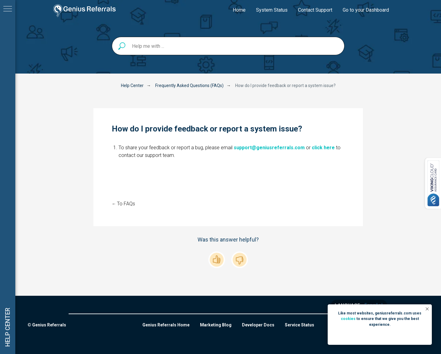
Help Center (132, 85)
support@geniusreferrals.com (269, 147)
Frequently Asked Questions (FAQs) (189, 85)
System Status (272, 10)
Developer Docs (258, 324)
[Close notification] (427, 309)
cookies (348, 319)
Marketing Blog (216, 324)
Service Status (299, 324)
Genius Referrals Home (166, 324)
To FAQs (126, 204)
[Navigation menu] (7, 9)
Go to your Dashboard (366, 10)
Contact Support (315, 10)
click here (323, 147)
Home (239, 10)
